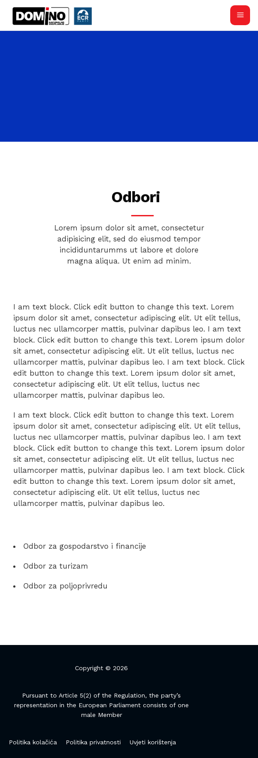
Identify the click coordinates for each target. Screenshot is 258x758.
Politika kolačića (33, 742)
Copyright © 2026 (101, 667)
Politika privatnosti (93, 742)
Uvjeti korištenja (153, 742)
